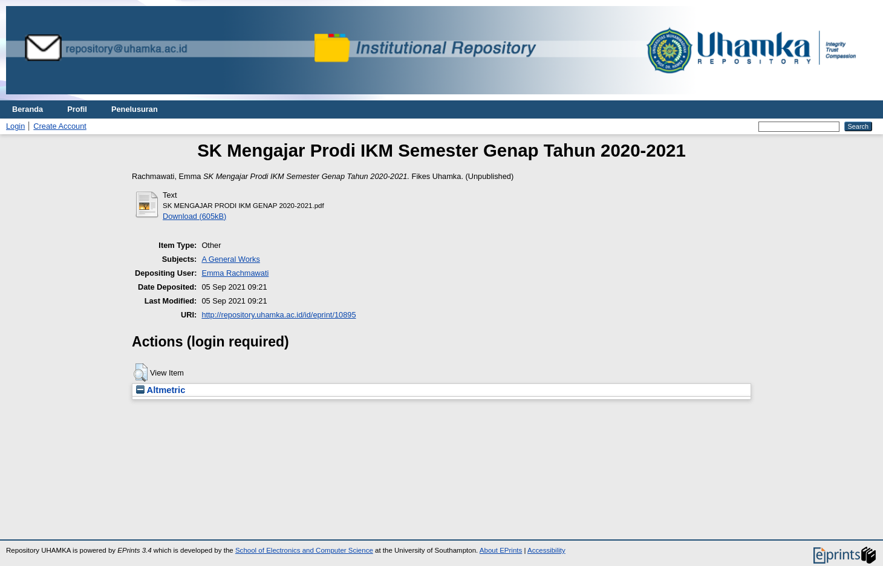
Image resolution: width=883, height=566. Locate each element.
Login (15, 126)
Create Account (59, 126)
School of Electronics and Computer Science (304, 550)
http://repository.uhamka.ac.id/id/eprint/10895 (278, 314)
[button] (141, 372)
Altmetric (160, 390)
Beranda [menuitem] (27, 109)
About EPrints (501, 550)
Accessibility (546, 550)
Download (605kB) (194, 216)
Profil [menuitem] (77, 109)
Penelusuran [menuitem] (134, 109)
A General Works (230, 259)
